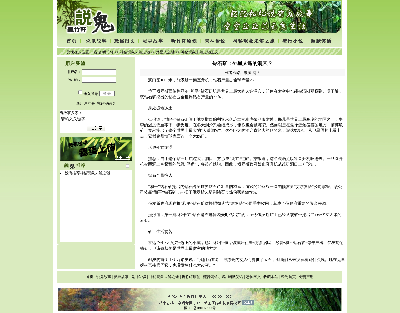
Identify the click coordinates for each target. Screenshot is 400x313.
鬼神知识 (138, 277)
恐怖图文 (253, 277)
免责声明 (306, 277)
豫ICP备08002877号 (200, 308)
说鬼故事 (103, 277)
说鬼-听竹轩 (104, 52)
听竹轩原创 (191, 277)
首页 (89, 277)
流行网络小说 (214, 277)
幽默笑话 (235, 277)
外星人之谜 (165, 52)
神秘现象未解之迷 (164, 277)
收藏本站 (270, 277)
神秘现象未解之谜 (135, 52)
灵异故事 (121, 277)
